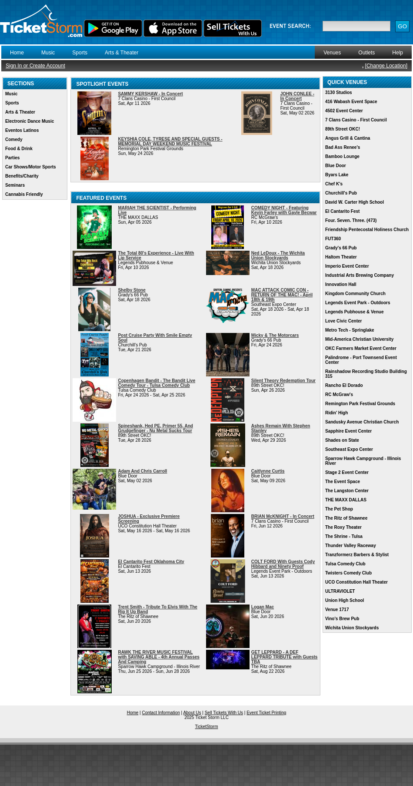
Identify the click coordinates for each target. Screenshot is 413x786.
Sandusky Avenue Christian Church (362, 422)
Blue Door (335, 165)
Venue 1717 (337, 609)
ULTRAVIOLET (340, 591)
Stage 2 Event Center (347, 472)
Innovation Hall (340, 284)
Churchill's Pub (341, 193)
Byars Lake (336, 174)
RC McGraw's (339, 394)
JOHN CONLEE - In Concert (297, 96)
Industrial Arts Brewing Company (359, 275)
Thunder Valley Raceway (350, 545)
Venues (332, 53)
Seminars (15, 185)
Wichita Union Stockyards (352, 627)
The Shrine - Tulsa (344, 536)
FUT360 (333, 238)
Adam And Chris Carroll (142, 471)
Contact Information (161, 712)
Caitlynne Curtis (268, 471)
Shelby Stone (131, 290)
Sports (79, 53)
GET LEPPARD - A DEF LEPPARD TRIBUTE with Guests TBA (284, 657)
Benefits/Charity (22, 176)
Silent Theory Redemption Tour (283, 380)
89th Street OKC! (342, 129)
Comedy (13, 139)
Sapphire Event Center (348, 431)
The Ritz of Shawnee (346, 518)
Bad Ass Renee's (342, 147)
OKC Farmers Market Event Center (360, 348)
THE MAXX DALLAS (345, 499)
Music (48, 53)
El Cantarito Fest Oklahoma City (151, 561)
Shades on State (342, 440)
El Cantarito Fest (342, 211)
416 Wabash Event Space (351, 101)
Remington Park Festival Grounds (360, 403)
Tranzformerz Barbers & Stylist (357, 554)
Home (17, 53)
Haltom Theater (341, 257)
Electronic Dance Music (29, 121)
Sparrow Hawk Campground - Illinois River (363, 461)
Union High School (344, 600)
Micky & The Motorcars (275, 335)
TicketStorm (206, 726)
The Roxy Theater (343, 527)
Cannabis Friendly (24, 194)
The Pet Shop (339, 509)
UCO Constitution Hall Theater (356, 582)
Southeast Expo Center (349, 449)
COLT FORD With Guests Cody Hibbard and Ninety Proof (283, 564)
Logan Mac (262, 607)
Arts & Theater (121, 53)
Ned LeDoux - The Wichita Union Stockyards (278, 255)
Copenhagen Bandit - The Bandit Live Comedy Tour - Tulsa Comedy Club (156, 383)
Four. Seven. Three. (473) (350, 220)
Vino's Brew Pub (342, 618)
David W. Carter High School (354, 202)
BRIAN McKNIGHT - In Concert (282, 516)
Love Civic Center (343, 321)
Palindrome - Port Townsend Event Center (361, 360)
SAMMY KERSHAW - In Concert (150, 93)
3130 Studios (338, 92)
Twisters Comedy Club (348, 573)
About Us (192, 712)
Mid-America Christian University (359, 339)
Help (397, 53)
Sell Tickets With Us (224, 712)
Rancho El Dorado (344, 385)
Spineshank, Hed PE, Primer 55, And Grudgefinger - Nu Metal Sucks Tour (155, 428)
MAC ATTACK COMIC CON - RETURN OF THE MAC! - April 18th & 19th (282, 295)
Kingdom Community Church (355, 293)
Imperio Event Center (347, 266)
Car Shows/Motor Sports (30, 167)
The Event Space (342, 481)
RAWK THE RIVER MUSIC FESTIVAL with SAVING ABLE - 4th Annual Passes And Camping (158, 657)
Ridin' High (336, 412)
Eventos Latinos (22, 130)
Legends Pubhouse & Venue (354, 311)
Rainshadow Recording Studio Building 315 (366, 374)
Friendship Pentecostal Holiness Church (367, 229)
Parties (12, 157)
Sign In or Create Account (35, 66)
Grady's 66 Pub (340, 247)
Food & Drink (19, 148)
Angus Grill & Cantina (347, 138)
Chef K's (334, 183)
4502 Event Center (344, 110)
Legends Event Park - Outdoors (357, 302)
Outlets (366, 53)
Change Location (386, 66)
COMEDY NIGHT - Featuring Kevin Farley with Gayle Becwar (284, 210)
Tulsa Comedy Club (345, 563)
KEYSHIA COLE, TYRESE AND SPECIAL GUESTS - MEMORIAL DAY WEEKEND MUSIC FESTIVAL (170, 141)
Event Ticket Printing (266, 712)
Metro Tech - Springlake (349, 330)
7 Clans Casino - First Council (356, 120)
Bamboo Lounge (342, 156)
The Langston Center (347, 490)
